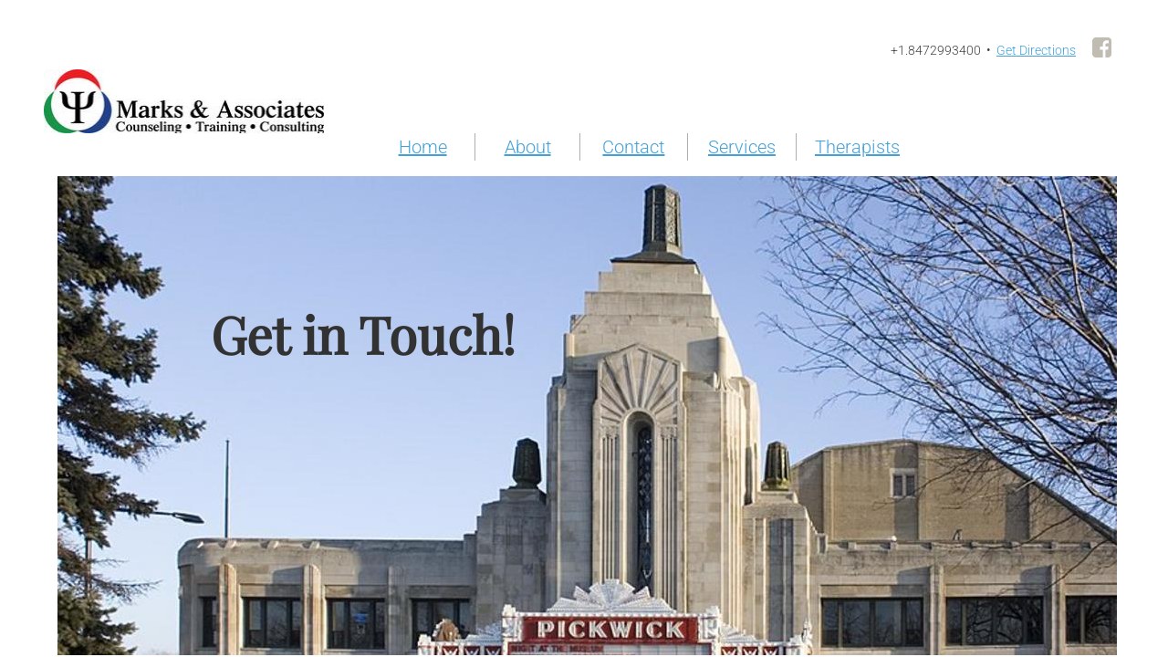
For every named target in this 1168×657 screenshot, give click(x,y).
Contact (633, 147)
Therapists (857, 147)
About (528, 147)
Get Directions (1036, 50)
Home (423, 147)
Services (742, 147)
